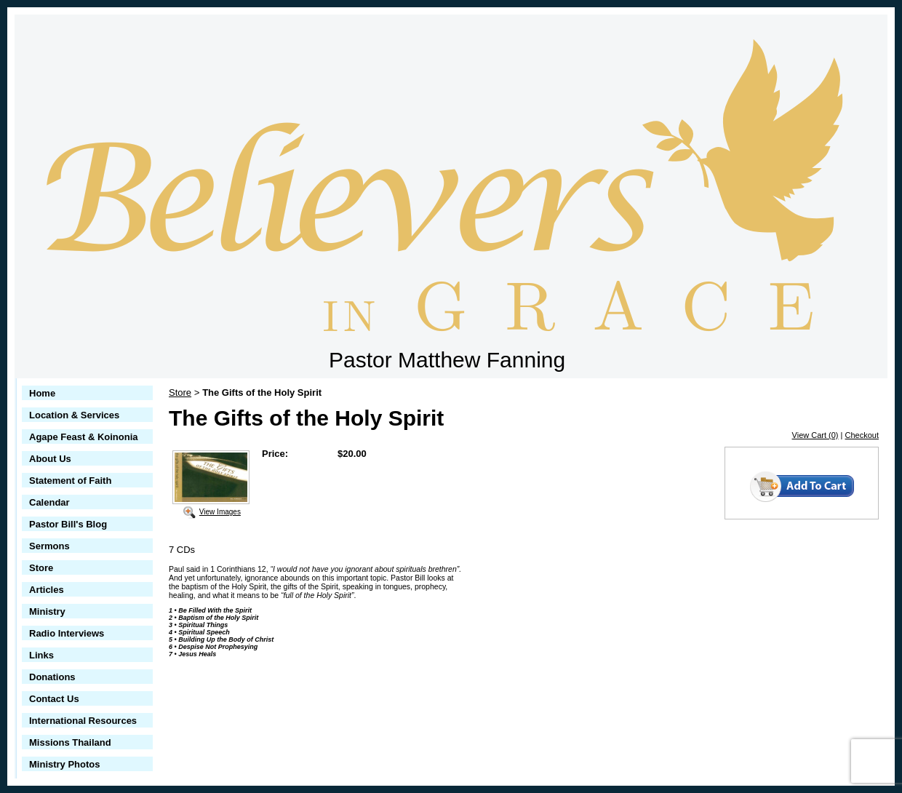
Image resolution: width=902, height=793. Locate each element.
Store (41, 567)
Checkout (862, 435)
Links (41, 655)
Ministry (47, 611)
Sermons (49, 546)
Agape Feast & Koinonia (83, 436)
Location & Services (74, 415)
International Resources (83, 720)
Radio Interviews (66, 633)
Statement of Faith (70, 480)
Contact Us (54, 698)
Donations (52, 677)
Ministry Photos (64, 764)
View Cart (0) (815, 435)
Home (42, 393)
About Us (50, 458)
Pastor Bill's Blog (68, 524)
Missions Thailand (70, 742)
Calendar (49, 502)
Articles (46, 589)
